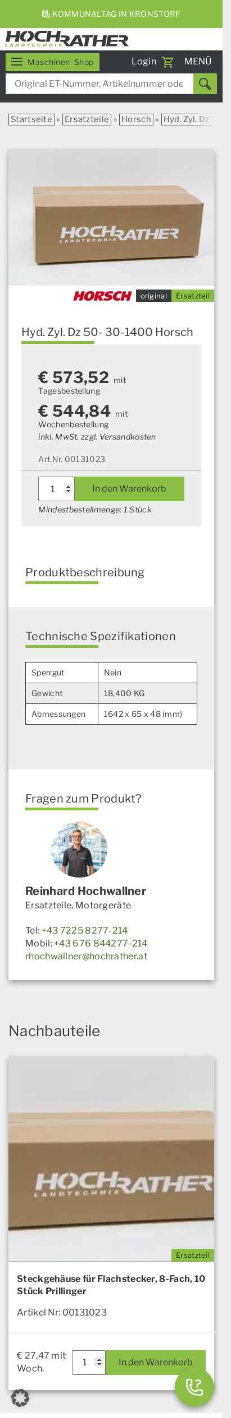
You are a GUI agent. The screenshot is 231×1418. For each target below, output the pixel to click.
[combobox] (111, 83)
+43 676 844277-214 (100, 943)
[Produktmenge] (56, 489)
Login (144, 61)
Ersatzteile (87, 119)
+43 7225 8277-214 (85, 930)
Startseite (31, 119)
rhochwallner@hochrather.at (86, 956)
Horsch (136, 119)
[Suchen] (205, 83)
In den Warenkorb (129, 488)
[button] (20, 1398)
